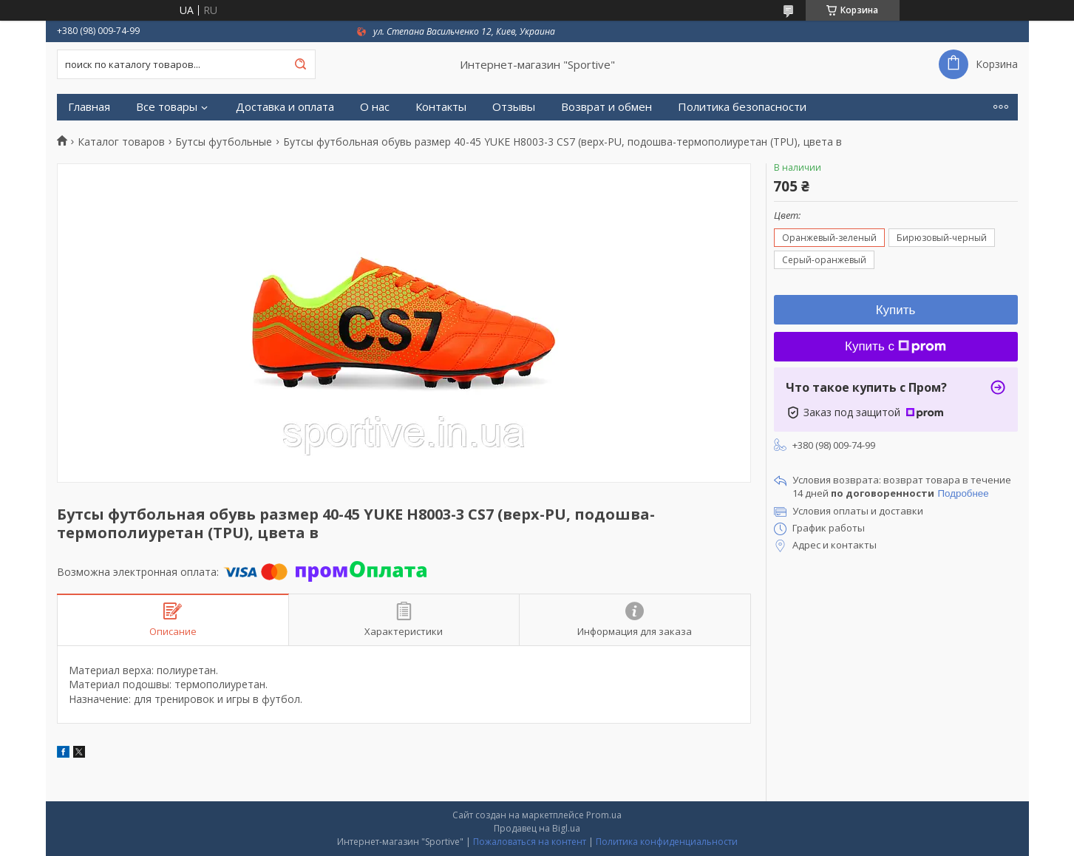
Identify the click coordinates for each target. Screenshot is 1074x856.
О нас (375, 106)
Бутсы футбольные (223, 142)
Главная (89, 106)
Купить (896, 310)
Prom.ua (604, 815)
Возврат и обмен (606, 106)
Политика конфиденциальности (667, 841)
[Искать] (301, 64)
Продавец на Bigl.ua (537, 828)
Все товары (166, 106)
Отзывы (513, 106)
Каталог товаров (121, 142)
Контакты (440, 106)
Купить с (895, 346)
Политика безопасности (742, 106)
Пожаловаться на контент (529, 841)
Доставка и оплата (285, 106)
